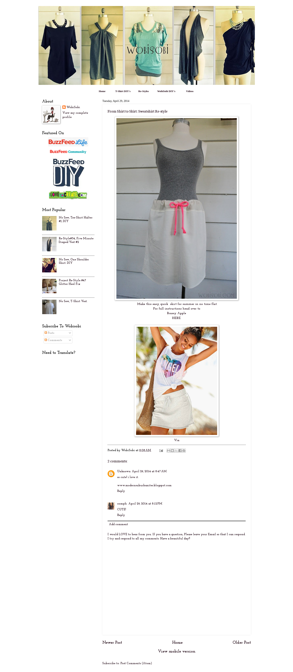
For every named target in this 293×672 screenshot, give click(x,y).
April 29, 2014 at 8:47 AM (149, 471)
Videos (189, 91)
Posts (49, 333)
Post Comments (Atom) (136, 663)
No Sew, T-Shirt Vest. (73, 301)
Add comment (118, 524)
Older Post (242, 643)
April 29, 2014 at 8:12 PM (145, 503)
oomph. (122, 503)
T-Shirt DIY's (123, 91)
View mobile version (176, 652)
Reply (121, 491)
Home (102, 91)
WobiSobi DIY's (166, 91)
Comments (53, 340)
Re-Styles (143, 91)
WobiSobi (73, 107)
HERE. (176, 318)
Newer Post (112, 643)
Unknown (124, 471)
